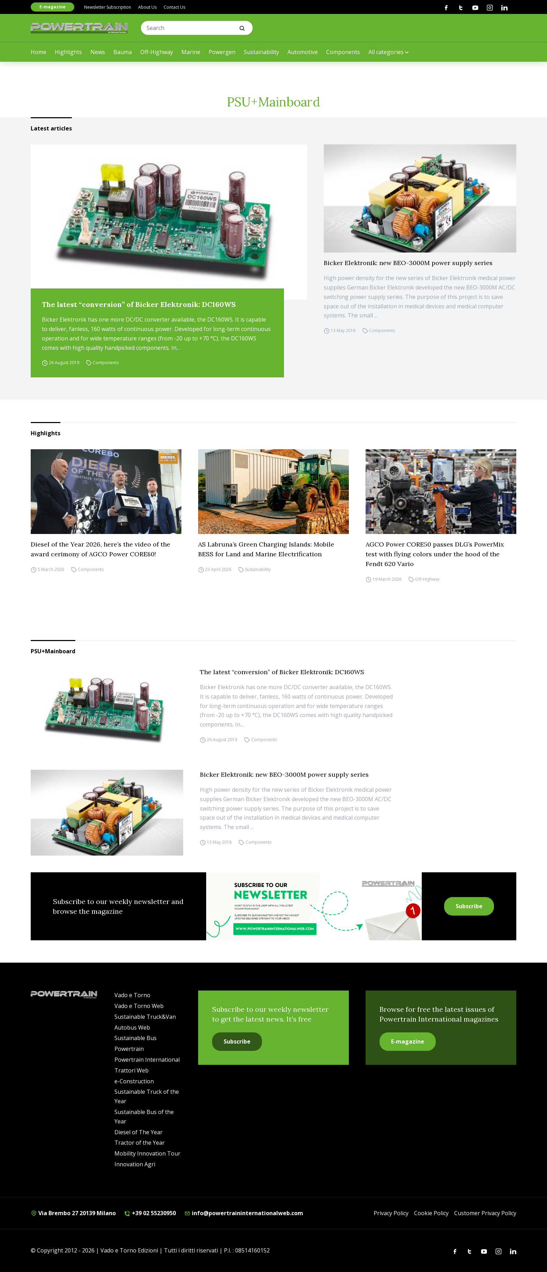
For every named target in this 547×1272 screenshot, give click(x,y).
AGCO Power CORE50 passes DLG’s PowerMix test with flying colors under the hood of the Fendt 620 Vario (435, 554)
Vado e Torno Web (139, 1006)
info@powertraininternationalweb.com (243, 1213)
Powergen (222, 52)
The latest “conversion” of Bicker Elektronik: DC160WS (139, 304)
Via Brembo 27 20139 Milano (73, 1213)
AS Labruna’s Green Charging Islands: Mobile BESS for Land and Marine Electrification (266, 549)
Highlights (68, 52)
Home (38, 52)
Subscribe (469, 906)
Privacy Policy (391, 1213)
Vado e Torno (132, 995)
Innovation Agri (134, 1164)
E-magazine (52, 7)
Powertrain (129, 1049)
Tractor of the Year (139, 1142)
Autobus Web (132, 1027)
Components (343, 52)
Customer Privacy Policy (485, 1213)
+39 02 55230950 (150, 1213)
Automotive (302, 52)
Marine (190, 52)
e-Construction (134, 1081)
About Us (147, 7)
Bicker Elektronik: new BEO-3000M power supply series (408, 263)
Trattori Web (131, 1070)
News (97, 52)
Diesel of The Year (138, 1132)
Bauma (122, 52)
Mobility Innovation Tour (147, 1153)
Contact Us (174, 7)
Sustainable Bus (135, 1038)
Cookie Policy (431, 1213)
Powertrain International (147, 1059)
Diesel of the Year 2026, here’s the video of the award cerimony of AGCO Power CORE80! (100, 549)
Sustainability (261, 52)
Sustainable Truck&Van (145, 1017)
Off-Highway (156, 52)
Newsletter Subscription (107, 7)
